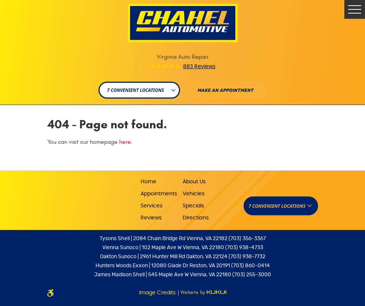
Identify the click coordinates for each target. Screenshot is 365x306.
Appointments (159, 193)
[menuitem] (162, 181)
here (125, 142)
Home (148, 181)
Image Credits (158, 292)
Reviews (151, 218)
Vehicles (193, 193)
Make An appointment (225, 90)
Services (151, 206)
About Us (194, 181)
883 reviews (199, 66)
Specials (193, 206)
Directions (196, 218)
